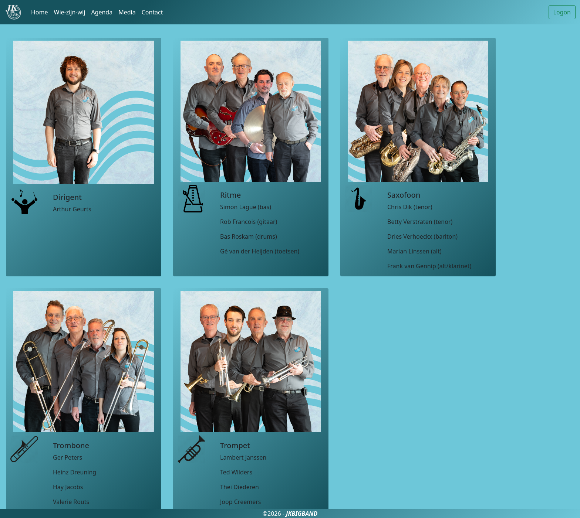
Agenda (101, 12)
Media (126, 12)
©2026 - (290, 514)
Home (39, 12)
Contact (152, 12)
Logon (562, 12)
